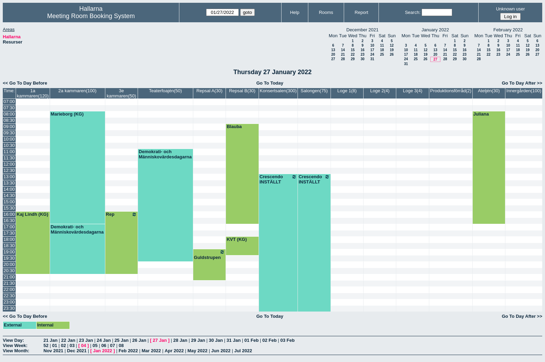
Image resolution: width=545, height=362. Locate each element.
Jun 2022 (221, 350)
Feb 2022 (128, 350)
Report (361, 12)
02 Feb (269, 340)
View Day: (13, 340)
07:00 (9, 101)
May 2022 (197, 350)
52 (45, 345)
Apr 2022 (174, 350)
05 (94, 345)
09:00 (9, 126)
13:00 (9, 176)
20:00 (9, 264)
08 (121, 345)
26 (391, 54)
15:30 (9, 208)
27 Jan (160, 340)
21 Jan (50, 340)
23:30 (9, 308)
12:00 (9, 164)
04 (83, 345)
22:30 (9, 295)
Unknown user (510, 8)
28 (343, 59)
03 (72, 345)
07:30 (9, 107)
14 (343, 50)
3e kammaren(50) (121, 93)
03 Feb (287, 340)
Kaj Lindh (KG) (32, 214)
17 (372, 50)
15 (353, 50)
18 (382, 50)
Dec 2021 (77, 350)
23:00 (9, 302)
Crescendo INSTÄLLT (278, 179)
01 (54, 345)
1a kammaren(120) (33, 93)
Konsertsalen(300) (278, 90)
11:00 (9, 151)
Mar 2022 (151, 350)
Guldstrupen (209, 254)
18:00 (9, 239)
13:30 (9, 183)
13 (333, 50)
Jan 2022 (102, 350)
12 (391, 45)
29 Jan (198, 340)
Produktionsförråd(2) (451, 90)
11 (382, 45)
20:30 (9, 270)
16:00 (9, 214)
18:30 (9, 245)
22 (353, 54)
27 (333, 59)
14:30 (9, 195)
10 (372, 45)
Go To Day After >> (522, 83)
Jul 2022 (243, 350)
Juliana (481, 114)
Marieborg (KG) (67, 114)
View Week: (15, 345)
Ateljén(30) (489, 90)
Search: (413, 12)
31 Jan (234, 340)
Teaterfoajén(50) (165, 90)
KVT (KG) (237, 239)
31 (372, 59)
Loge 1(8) (347, 90)
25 (382, 54)
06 (103, 345)
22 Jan (68, 340)
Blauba (234, 126)
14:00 (9, 189)
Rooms (326, 12)
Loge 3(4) (412, 90)
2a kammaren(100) (77, 90)
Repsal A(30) (209, 90)
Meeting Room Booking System (91, 16)
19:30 (9, 258)
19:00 (9, 251)
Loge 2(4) (380, 90)
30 (362, 59)
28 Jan (180, 340)
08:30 (9, 120)
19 (391, 50)
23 (362, 54)
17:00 (9, 226)
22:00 (9, 289)
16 (362, 50)
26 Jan (139, 340)
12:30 (9, 170)
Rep (121, 214)
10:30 (9, 145)
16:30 (9, 220)
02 (63, 345)
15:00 (9, 201)
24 (372, 54)
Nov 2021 (53, 350)
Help (294, 12)
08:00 (9, 114)
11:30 (9, 157)
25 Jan (121, 340)
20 (333, 54)
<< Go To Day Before (25, 83)
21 (343, 54)
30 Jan (216, 340)
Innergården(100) (523, 90)
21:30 (9, 283)
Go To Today (269, 83)
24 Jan (104, 340)
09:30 (9, 132)
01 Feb (251, 340)
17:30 (9, 233)
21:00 (9, 277)
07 (112, 345)
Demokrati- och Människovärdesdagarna (165, 154)
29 (353, 59)
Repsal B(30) (242, 90)
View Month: (16, 350)
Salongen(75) (314, 90)
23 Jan (86, 340)
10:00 (9, 139)
